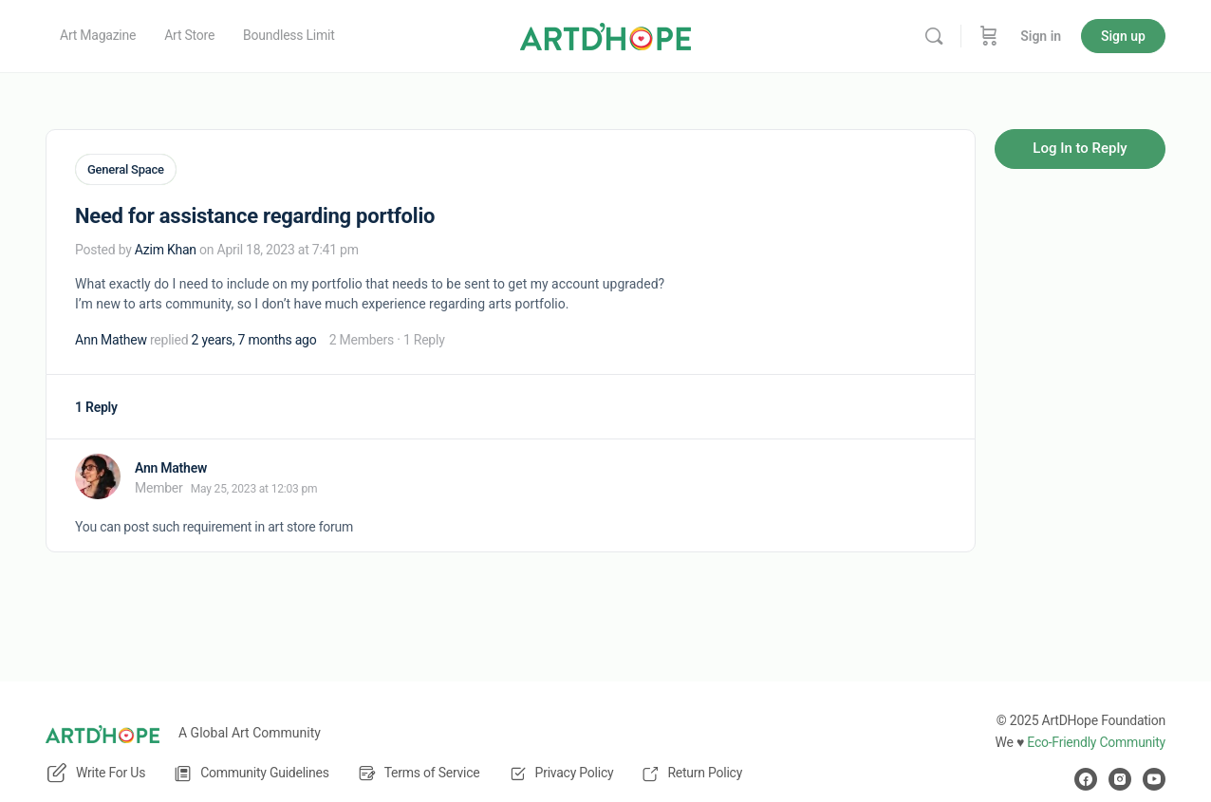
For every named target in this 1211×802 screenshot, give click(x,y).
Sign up (1123, 36)
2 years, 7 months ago (254, 337)
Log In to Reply (1080, 148)
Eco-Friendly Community (1096, 742)
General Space (125, 169)
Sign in (1040, 36)
